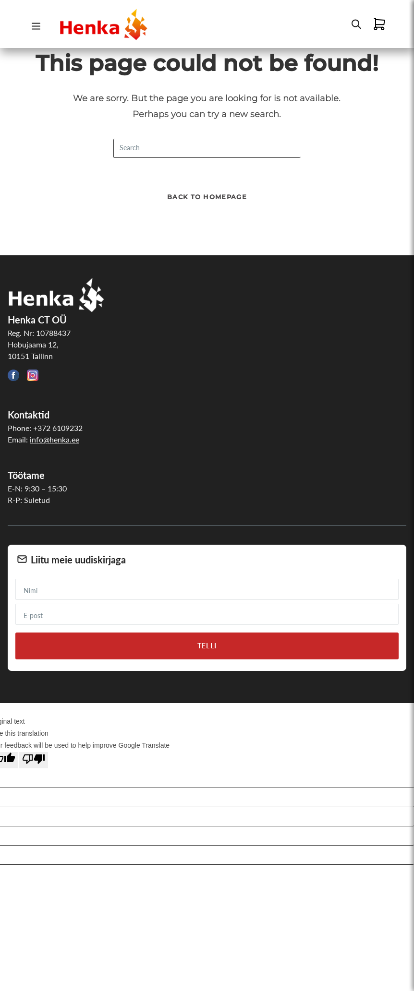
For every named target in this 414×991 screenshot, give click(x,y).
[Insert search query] (207, 148)
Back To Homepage (207, 197)
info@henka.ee (54, 439)
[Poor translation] (34, 760)
